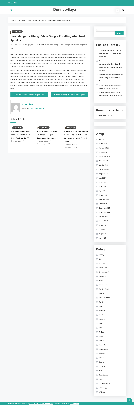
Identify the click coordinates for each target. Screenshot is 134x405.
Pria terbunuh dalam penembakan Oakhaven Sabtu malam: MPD (110, 86)
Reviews (102, 353)
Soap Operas (103, 375)
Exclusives (102, 276)
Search (98, 30)
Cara (51, 45)
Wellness (102, 392)
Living (101, 323)
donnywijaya (29, 45)
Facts (101, 280)
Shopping (102, 366)
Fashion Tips (103, 285)
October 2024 (103, 216)
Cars (100, 259)
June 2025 (102, 182)
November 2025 (104, 161)
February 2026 (104, 148)
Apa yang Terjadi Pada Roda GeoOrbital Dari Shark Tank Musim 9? (20, 135)
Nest (73, 45)
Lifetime (102, 319)
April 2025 (102, 191)
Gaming (101, 302)
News (101, 336)
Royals (101, 358)
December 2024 (104, 208)
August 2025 (103, 174)
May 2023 (102, 234)
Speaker (84, 45)
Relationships (103, 349)
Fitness (101, 293)
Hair (100, 306)
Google (56, 45)
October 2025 (103, 165)
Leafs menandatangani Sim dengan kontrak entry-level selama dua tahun (111, 78)
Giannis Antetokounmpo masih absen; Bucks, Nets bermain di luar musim (110, 96)
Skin (100, 371)
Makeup (102, 332)
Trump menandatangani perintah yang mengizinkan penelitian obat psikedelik (110, 53)
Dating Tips (103, 268)
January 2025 (103, 204)
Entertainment (104, 272)
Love (100, 328)
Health (101, 315)
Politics (101, 340)
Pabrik (78, 45)
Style (101, 379)
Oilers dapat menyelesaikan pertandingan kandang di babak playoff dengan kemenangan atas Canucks (110, 65)
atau (48, 45)
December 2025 (104, 156)
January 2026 (103, 152)
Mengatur (68, 45)
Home (62, 45)
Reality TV (102, 345)
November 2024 (104, 212)
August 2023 (103, 221)
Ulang (12, 48)
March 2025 (103, 195)
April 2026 (102, 139)
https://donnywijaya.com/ (37, 108)
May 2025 (102, 186)
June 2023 (102, 229)
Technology (103, 388)
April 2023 (102, 238)
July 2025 (102, 178)
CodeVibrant (74, 403)
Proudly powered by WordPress (41, 403)
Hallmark (102, 310)
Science (101, 362)
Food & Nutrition (104, 298)
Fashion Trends (104, 289)
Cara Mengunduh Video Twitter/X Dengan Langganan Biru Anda (47, 135)
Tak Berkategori (104, 383)
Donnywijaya (64, 9)
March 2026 (103, 144)
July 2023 (102, 225)
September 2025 (104, 169)
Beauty (101, 255)
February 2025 (104, 199)
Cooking (102, 263)
